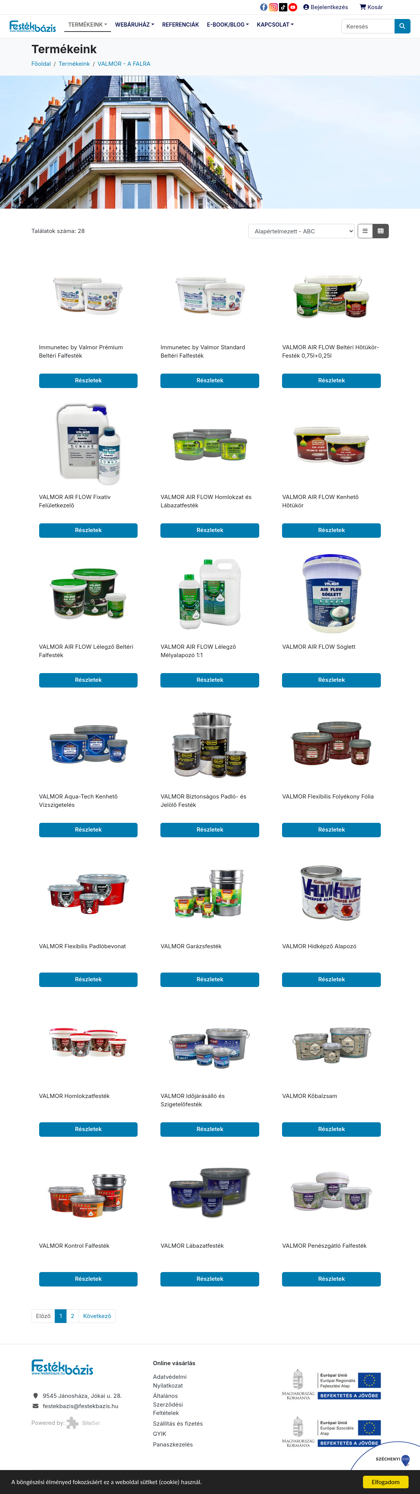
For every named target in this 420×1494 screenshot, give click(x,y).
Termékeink (85, 24)
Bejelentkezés (325, 7)
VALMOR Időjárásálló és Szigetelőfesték (192, 1100)
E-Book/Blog (226, 24)
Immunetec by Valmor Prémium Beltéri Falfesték (81, 352)
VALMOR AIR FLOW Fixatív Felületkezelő (75, 501)
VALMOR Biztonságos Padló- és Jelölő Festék (203, 801)
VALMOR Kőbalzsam (309, 1096)
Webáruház (132, 24)
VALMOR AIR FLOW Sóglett (318, 646)
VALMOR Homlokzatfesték (74, 1096)
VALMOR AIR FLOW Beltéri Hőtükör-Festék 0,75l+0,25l (330, 352)
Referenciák (180, 24)
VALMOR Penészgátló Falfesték (324, 1245)
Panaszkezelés (173, 1444)
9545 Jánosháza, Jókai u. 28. (82, 1395)
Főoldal (41, 63)
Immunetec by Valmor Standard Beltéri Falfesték (202, 352)
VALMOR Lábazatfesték (191, 1245)
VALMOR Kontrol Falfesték (74, 1245)
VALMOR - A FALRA (124, 63)
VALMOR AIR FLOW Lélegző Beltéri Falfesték (86, 651)
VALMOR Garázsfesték (190, 946)
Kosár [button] (371, 7)
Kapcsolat (273, 24)
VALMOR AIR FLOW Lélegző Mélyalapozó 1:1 (198, 651)
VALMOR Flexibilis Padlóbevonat (82, 946)
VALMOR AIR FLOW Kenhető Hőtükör (320, 501)
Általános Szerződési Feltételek (168, 1404)
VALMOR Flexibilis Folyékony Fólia (328, 796)
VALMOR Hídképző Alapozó (319, 946)
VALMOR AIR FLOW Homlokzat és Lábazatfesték (205, 501)
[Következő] (97, 1316)
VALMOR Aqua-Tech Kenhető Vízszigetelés (78, 801)
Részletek (88, 380)
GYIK (159, 1433)
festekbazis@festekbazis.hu (81, 1406)
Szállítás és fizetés (178, 1423)
